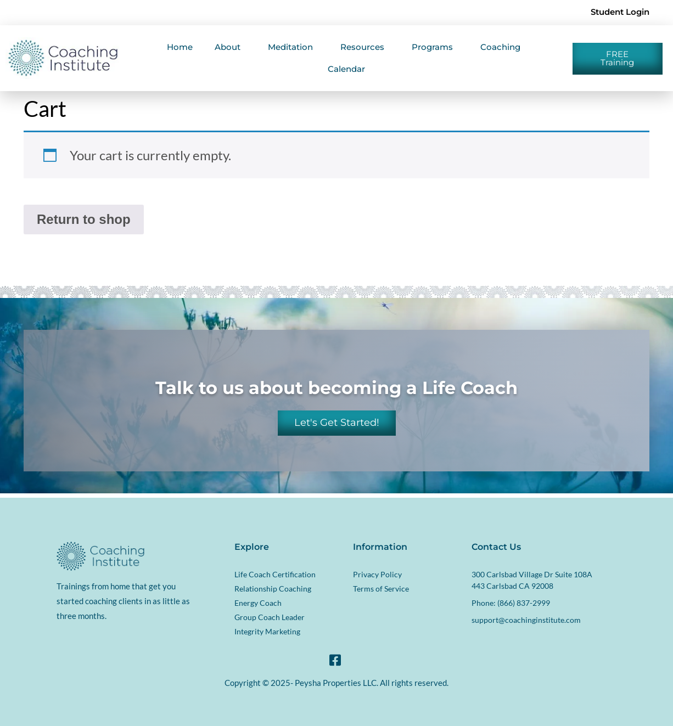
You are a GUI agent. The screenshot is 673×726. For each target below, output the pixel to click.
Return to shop (84, 219)
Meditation (293, 47)
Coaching (503, 47)
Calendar (346, 69)
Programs (435, 47)
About (230, 47)
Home (180, 47)
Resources (365, 47)
